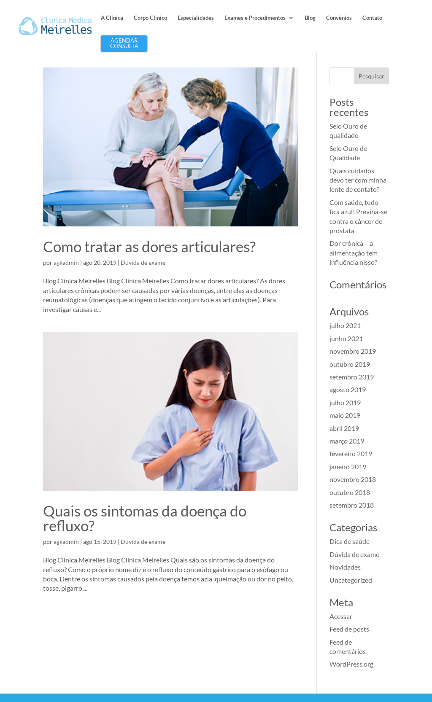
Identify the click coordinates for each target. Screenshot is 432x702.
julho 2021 (345, 325)
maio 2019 (344, 415)
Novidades (345, 567)
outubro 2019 (349, 364)
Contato (372, 18)
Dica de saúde (349, 541)
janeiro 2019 (347, 467)
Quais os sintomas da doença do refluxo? (144, 518)
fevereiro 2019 (350, 453)
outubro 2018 (349, 492)
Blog (310, 18)
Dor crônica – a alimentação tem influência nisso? (353, 252)
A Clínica (112, 18)
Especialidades (196, 18)
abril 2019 (344, 428)
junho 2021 (346, 338)
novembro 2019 (352, 351)
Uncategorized (350, 580)
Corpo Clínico (150, 18)
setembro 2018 (351, 505)
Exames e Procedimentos (255, 18)
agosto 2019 (347, 389)
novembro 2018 (352, 479)
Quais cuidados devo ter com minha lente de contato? (357, 180)
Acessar (340, 616)
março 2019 (346, 441)
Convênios (339, 18)
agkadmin (66, 262)
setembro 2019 (351, 377)
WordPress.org (351, 664)
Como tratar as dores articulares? (149, 246)
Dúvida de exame (143, 262)
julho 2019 (345, 402)
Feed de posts (349, 629)
